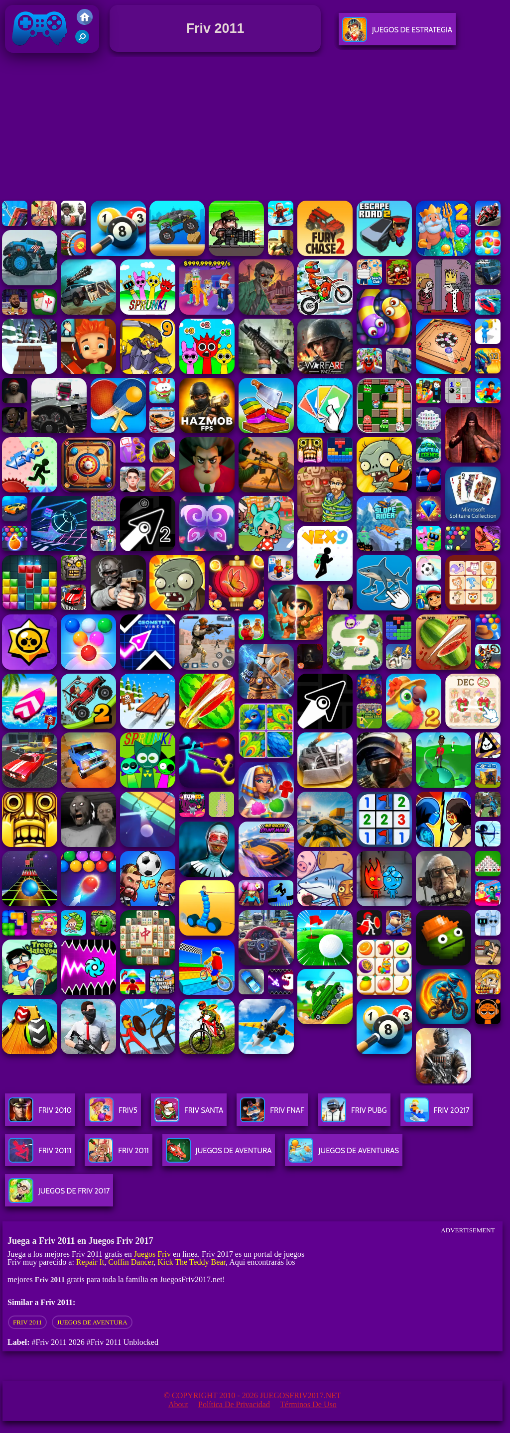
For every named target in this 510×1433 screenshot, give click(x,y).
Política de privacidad (234, 1404)
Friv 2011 (27, 1322)
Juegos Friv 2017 (40, 50)
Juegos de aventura (92, 1322)
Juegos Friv (152, 1254)
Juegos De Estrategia (397, 33)
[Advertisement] (255, 129)
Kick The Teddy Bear (191, 1262)
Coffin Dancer (130, 1262)
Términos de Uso (308, 1404)
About (178, 1404)
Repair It (90, 1262)
